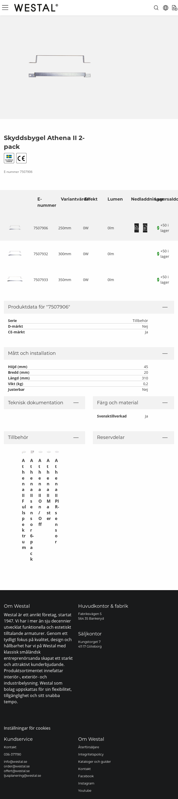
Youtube (84, 791)
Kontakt (10, 747)
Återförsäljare (88, 747)
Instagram (86, 783)
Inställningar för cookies (27, 728)
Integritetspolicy (91, 754)
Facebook (86, 776)
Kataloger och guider (94, 762)
